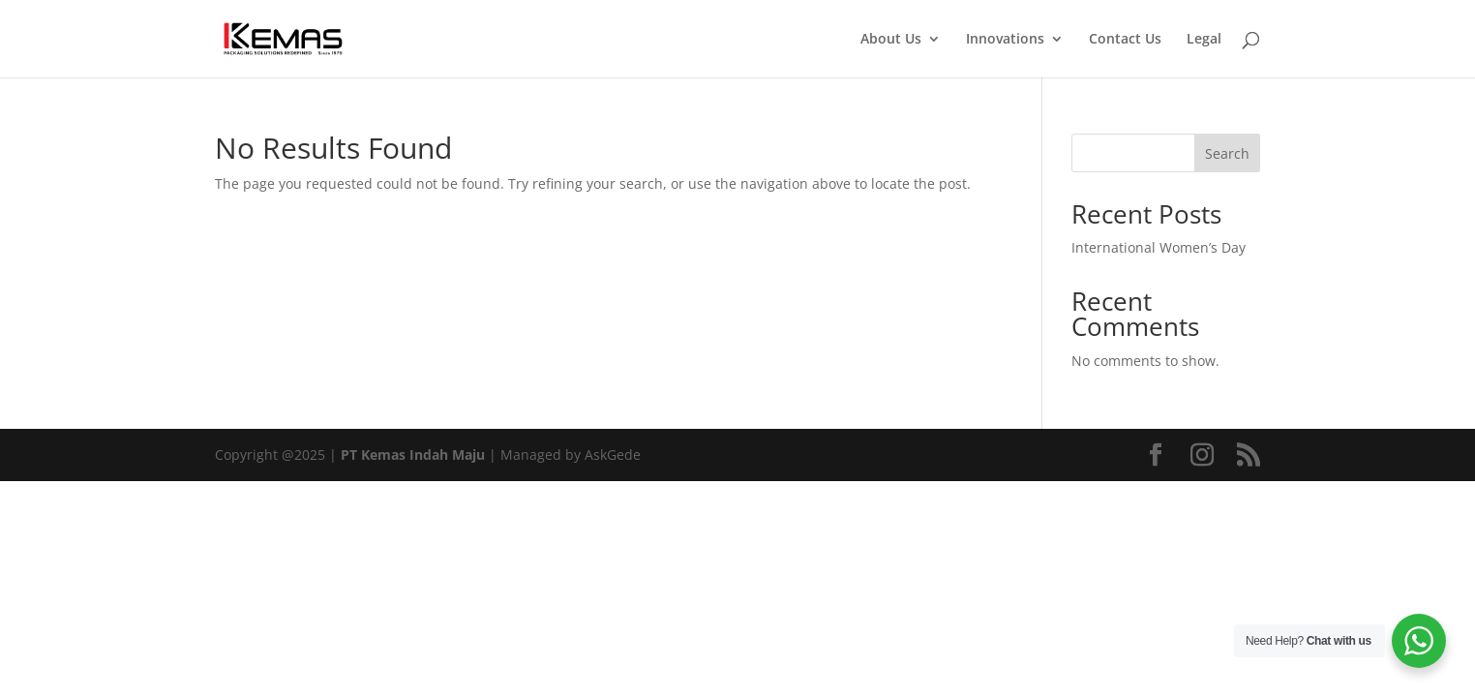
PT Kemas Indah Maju (413, 454)
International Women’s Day (1158, 247)
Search (1227, 153)
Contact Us (1125, 39)
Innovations (1005, 39)
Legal (1204, 39)
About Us (890, 39)
